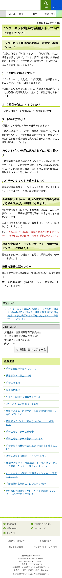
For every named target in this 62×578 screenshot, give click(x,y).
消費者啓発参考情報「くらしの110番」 (26, 456)
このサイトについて (16, 541)
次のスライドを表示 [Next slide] (59, 13)
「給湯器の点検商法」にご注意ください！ (28, 483)
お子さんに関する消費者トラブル (23, 396)
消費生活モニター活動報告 (20, 431)
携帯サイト (11, 533)
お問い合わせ (12, 528)
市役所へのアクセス (42, 524)
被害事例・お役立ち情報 (18, 375)
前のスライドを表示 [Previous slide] (3, 13)
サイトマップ (39, 528)
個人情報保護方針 (16, 547)
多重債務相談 (13, 389)
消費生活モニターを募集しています (24, 438)
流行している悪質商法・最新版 (22, 404)
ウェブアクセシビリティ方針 (46, 547)
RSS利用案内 (45, 541)
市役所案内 (11, 524)
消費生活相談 (13, 382)
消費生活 (9, 361)
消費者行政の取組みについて (21, 368)
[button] (46, 5)
